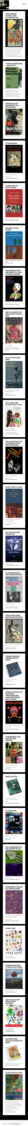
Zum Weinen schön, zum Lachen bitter (11, 16)
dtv (10, 524)
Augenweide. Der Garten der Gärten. (13, 739)
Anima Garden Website (16, 1124)
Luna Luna (10, 928)
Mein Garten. (11, 776)
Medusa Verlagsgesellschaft (10, 1030)
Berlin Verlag (12, 395)
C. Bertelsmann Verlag (14, 135)
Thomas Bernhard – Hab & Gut (13, 64)
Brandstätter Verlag (14, 96)
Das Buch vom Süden (11, 229)
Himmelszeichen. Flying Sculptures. (14, 966)
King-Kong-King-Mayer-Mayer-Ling (13, 616)
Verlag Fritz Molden (14, 1065)
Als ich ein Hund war (12, 358)
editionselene (12, 684)
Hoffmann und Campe (14, 565)
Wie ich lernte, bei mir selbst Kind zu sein (13, 314)
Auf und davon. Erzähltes (12, 533)
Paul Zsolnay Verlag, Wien (15, 56)
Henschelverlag (13, 479)
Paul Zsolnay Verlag (14, 220)
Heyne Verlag (12, 957)
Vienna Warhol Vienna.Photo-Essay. (12, 658)
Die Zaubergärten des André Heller (13, 848)
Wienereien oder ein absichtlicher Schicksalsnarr (13, 272)
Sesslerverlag (12, 648)
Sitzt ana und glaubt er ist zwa (13, 404)
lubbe (11, 263)
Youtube (12, 1122)
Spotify (15, 1122)
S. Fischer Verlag (13, 178)
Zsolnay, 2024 (12, 1112)
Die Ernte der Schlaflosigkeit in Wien (13, 1041)
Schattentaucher (13, 487)
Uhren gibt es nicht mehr (11, 187)
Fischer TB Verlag (13, 607)
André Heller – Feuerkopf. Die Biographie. (12, 105)
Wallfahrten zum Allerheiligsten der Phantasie (13, 443)
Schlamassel (11, 143)
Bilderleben (10, 811)
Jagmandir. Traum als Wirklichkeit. (13, 888)
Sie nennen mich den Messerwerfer (13, 574)
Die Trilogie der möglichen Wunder (12, 1001)
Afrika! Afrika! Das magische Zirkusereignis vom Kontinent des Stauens (13, 695)
